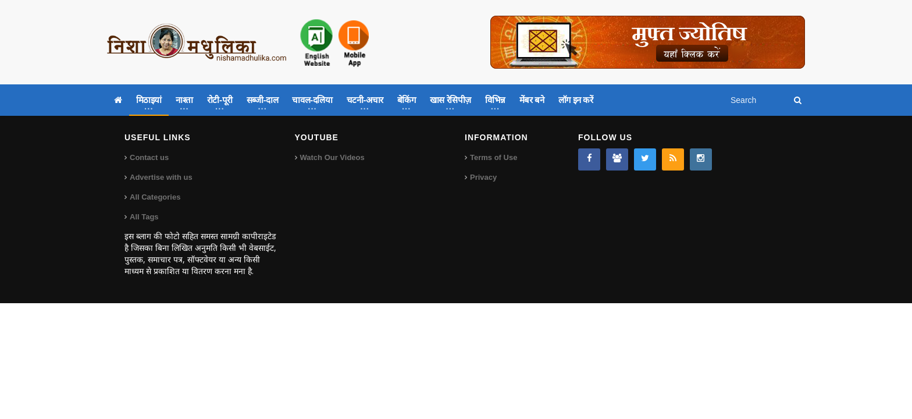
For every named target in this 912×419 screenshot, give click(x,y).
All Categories (155, 197)
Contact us (149, 157)
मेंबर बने (531, 100)
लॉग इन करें (575, 100)
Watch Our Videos (332, 157)
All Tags (144, 216)
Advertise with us (161, 177)
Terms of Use (493, 157)
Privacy (483, 177)
